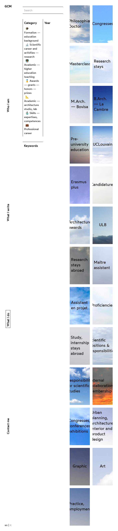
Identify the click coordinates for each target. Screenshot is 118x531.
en (6, 525)
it (10, 525)
